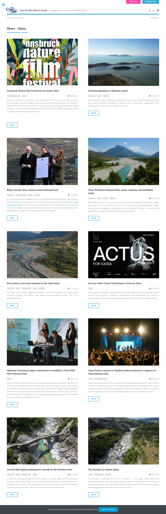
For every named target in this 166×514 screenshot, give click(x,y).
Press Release (21, 195)
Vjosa (24, 96)
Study (105, 198)
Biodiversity (26, 288)
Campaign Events (14, 96)
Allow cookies (108, 509)
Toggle (4, 5)
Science (108, 474)
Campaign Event (101, 379)
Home (9, 18)
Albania (106, 96)
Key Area (92, 96)
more (12, 125)
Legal (35, 474)
